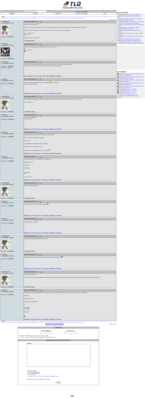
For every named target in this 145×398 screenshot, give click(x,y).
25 (53, 16)
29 (62, 16)
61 (17, 18)
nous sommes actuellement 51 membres (51, 93)
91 (83, 18)
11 (23, 16)
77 (52, 18)
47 (102, 16)
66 (28, 18)
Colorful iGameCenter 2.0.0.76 (130, 94)
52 (113, 16)
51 (111, 16)
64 (23, 18)
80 (59, 18)
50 (109, 16)
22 (47, 16)
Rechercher (58, 13)
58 (10, 18)
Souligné (52, 376)
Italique (47, 376)
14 (29, 16)
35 (76, 16)
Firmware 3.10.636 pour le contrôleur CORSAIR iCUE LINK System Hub (128, 28)
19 (40, 16)
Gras (43, 376)
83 (65, 18)
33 (71, 16)
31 (67, 16)
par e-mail (34, 335)
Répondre (12, 13)
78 (54, 18)
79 (57, 18)
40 (87, 16)
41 (89, 16)
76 (50, 18)
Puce (40, 376)
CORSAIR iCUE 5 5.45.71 (129, 92)
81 (61, 18)
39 (84, 16)
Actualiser (35, 13)
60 (15, 18)
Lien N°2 (36, 376)
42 (91, 16)
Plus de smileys (32, 374)
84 (68, 18)
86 (72, 18)
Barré (56, 376)
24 (51, 16)
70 (37, 18)
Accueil (78, 11)
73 (43, 18)
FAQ (104, 13)
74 (45, 18)
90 (81, 18)
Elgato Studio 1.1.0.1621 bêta (129, 89)
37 (80, 16)
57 (8, 18)
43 (93, 16)
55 (4, 18)
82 (63, 18)
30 (64, 16)
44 (95, 16)
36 (78, 16)
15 (31, 16)
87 (74, 18)
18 (38, 16)
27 (58, 16)
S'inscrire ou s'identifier (81, 13)
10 (20, 16)
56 (6, 18)
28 (60, 16)
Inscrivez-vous (23, 337)
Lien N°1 (30, 376)
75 (48, 18)
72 (41, 18)
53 (115, 16)
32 (69, 16)
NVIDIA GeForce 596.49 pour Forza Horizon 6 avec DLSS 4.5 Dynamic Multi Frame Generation (130, 22)
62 (19, 18)
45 (98, 16)
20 (42, 16)
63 (21, 18)
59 (12, 18)
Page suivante (113, 19)
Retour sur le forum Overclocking (54, 324)
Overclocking (83, 11)
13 (27, 16)
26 (56, 16)
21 (45, 16)
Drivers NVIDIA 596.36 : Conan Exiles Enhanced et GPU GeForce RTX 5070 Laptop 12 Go (128, 39)
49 (106, 16)
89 (79, 18)
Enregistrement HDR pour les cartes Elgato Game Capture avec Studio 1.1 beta (129, 19)
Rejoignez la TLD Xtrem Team (32, 93)
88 (76, 18)
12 (25, 16)
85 (70, 18)
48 (104, 16)
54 (1, 18)
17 (36, 16)
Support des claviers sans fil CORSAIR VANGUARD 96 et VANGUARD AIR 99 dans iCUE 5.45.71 (129, 16)
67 (30, 18)
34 (73, 16)
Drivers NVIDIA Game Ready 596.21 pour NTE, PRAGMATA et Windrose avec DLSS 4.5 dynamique (130, 42)
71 (39, 18)
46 (100, 16)
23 (49, 16)
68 (32, 18)
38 (82, 16)
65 (26, 18)
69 (34, 18)
